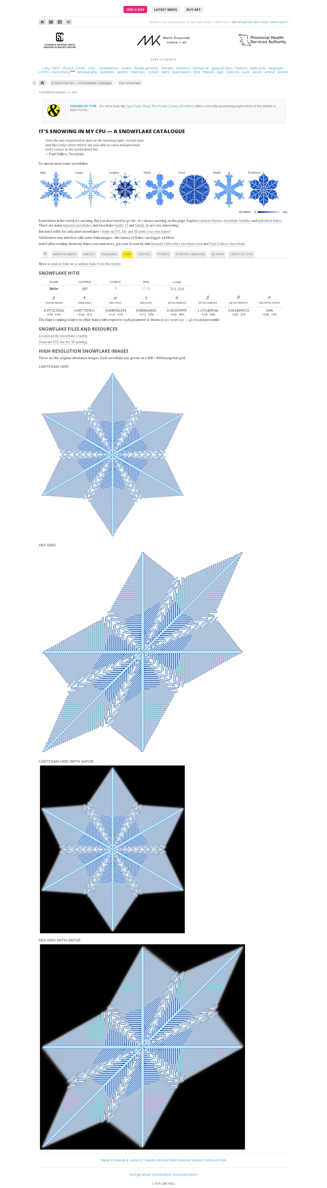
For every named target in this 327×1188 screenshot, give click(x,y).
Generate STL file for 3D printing (63, 342)
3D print (217, 254)
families (89, 254)
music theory (61, 72)
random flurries (210, 220)
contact (134, 1160)
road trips (137, 72)
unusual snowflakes (77, 225)
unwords (232, 72)
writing (269, 72)
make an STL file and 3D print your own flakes (136, 231)
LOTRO (44, 72)
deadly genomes (146, 68)
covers (126, 68)
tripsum (208, 72)
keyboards (258, 68)
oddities (144, 254)
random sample (65, 254)
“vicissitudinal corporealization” (174, 1174)
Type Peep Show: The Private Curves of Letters (159, 106)
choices (67, 68)
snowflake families (237, 220)
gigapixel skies (221, 68)
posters (163, 254)
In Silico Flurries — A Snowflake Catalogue (82, 83)
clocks (80, 68)
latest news (165, 9)
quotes (122, 72)
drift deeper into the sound (250, 22)
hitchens (241, 68)
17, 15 (146, 288)
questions (107, 72)
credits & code (241, 254)
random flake (59, 263)
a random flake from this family (97, 263)
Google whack (140, 1174)
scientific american (190, 254)
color (92, 68)
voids (246, 72)
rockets (153, 72)
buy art (194, 9)
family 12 (121, 225)
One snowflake (129, 83)
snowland (109, 254)
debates (167, 68)
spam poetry (181, 72)
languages (276, 68)
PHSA (222, 1160)
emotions (183, 68)
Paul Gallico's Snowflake (227, 243)
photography (87, 72)
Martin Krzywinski (113, 1160)
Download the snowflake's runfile (63, 335)
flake (127, 254)
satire (165, 72)
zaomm (282, 72)
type (220, 72)
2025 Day (135, 9)
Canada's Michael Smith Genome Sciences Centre (178, 1160)
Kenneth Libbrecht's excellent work (176, 243)
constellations (108, 68)
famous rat (201, 68)
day (45, 68)
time (197, 72)
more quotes (280, 22)
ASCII (55, 68)
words (257, 72)
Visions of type (83, 106)
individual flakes (269, 220)
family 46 (142, 225)
